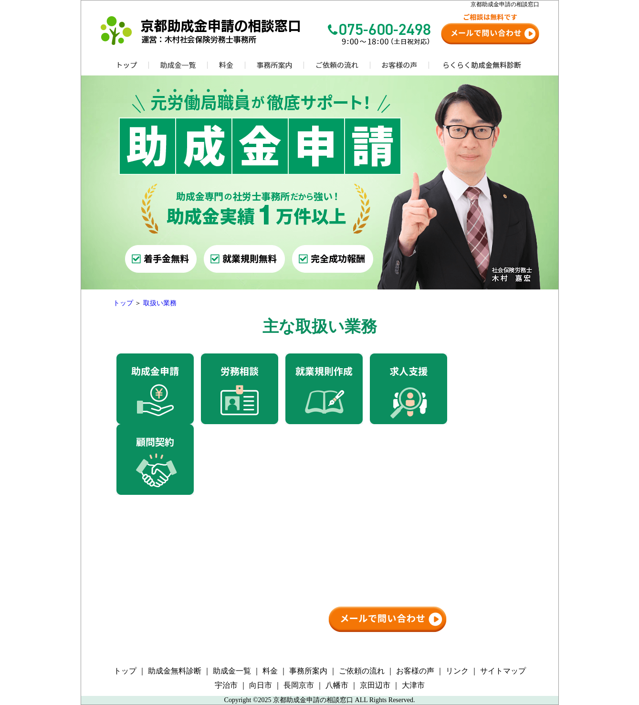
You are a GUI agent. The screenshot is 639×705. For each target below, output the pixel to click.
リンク (457, 671)
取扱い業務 (160, 303)
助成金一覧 (232, 671)
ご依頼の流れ (362, 671)
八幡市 (336, 685)
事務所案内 (308, 671)
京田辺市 (375, 685)
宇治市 (226, 685)
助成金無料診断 (174, 671)
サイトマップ (503, 671)
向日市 (260, 685)
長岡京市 (298, 685)
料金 (270, 671)
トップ (123, 303)
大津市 (413, 685)
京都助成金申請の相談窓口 (313, 700)
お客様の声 (415, 671)
